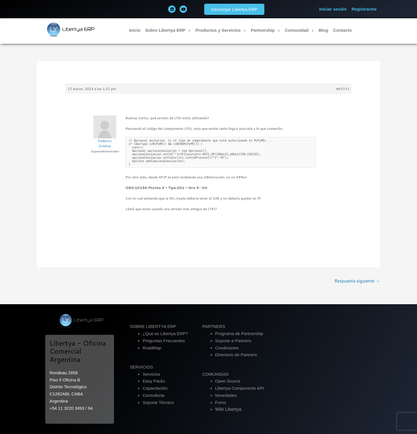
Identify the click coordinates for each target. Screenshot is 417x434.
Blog (323, 30)
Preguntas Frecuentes (164, 340)
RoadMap (152, 347)
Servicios (151, 374)
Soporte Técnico (158, 402)
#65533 (342, 88)
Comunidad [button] (299, 30)
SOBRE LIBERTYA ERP (153, 326)
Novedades (226, 395)
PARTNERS (213, 326)
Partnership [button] (265, 30)
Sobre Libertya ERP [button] (168, 30)
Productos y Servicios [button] (221, 30)
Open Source (227, 381)
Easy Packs (154, 381)
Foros (220, 402)
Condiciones (227, 347)
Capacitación (155, 388)
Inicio (134, 30)
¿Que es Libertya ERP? (165, 333)
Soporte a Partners (233, 340)
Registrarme (364, 9)
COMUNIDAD (215, 374)
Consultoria (153, 395)
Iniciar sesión (333, 9)
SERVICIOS (141, 367)
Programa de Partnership (239, 333)
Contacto (342, 30)
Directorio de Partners (236, 354)
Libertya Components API (239, 388)
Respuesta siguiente (357, 281)
